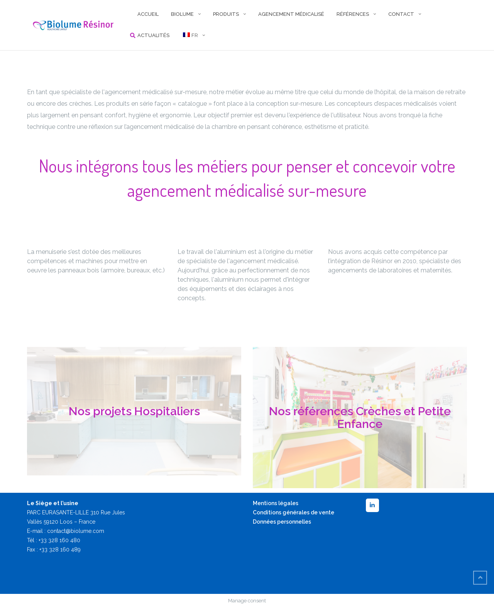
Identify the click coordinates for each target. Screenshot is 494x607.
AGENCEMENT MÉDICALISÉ (291, 14)
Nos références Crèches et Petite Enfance (360, 417)
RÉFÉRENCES (353, 14)
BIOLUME (182, 14)
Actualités (153, 35)
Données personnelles (282, 522)
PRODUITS (226, 14)
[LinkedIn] (372, 505)
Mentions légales (275, 503)
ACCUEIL (148, 14)
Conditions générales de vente (293, 512)
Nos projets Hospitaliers (134, 411)
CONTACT (401, 14)
